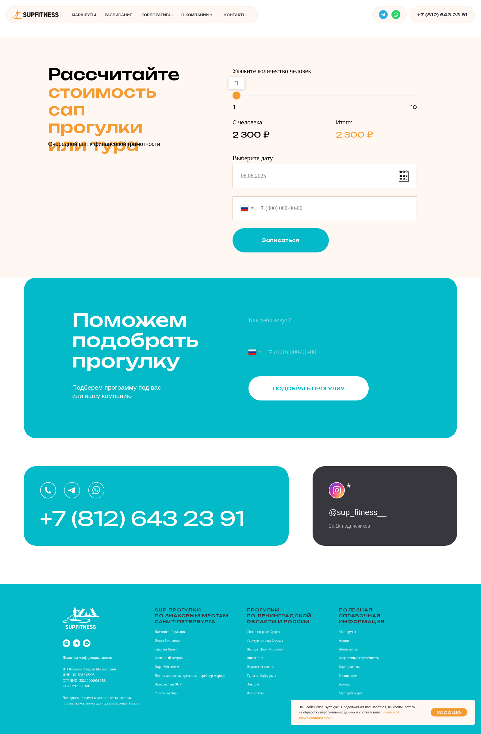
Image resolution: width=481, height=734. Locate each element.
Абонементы (349, 649)
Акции (344, 640)
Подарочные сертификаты (359, 658)
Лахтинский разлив (170, 632)
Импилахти (255, 693)
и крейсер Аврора (211, 675)
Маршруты (84, 15)
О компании (195, 15)
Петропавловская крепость (176, 675)
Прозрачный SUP (168, 684)
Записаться (280, 240)
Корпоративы (157, 15)
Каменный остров (169, 658)
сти (109, 657)
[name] (328, 320)
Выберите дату (253, 158)
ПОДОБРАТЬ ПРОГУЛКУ (309, 388)
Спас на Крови (166, 649)
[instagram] (66, 643)
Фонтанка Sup (166, 693)
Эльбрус (253, 684)
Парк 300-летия (167, 667)
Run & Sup (255, 658)
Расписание (119, 15)
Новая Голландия (168, 640)
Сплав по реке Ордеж (263, 632)
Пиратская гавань (260, 667)
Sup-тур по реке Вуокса (265, 640)
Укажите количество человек (272, 71)
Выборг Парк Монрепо (265, 649)
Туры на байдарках (261, 675)
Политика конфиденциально (85, 657)
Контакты (235, 15)
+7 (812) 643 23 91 (442, 14)
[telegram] (76, 643)
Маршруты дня (350, 693)
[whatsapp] (86, 643)
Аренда (344, 684)
